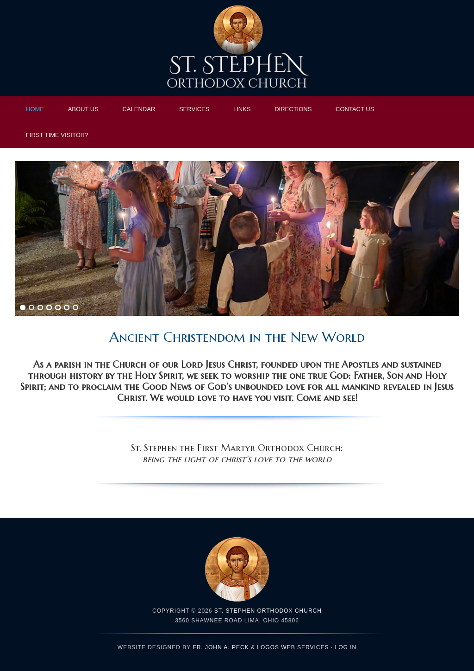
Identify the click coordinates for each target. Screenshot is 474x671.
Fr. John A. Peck (221, 647)
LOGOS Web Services (293, 647)
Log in (346, 647)
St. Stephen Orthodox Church (237, 48)
